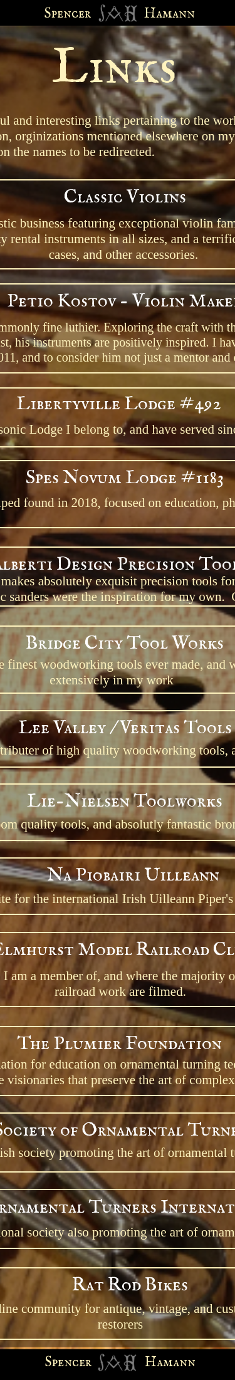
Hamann (170, 1362)
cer (81, 1362)
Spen (58, 1362)
